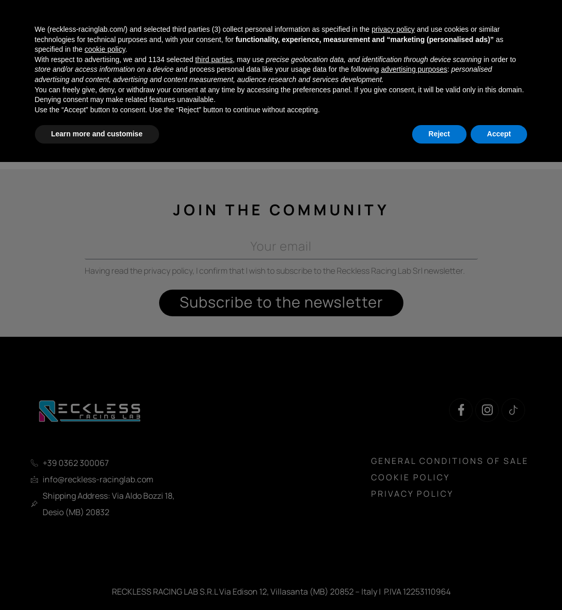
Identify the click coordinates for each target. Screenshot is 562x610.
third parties (213, 59)
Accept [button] (499, 134)
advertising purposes (414, 69)
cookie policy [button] (105, 49)
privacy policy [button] (393, 29)
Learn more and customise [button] (97, 134)
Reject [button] (439, 134)
